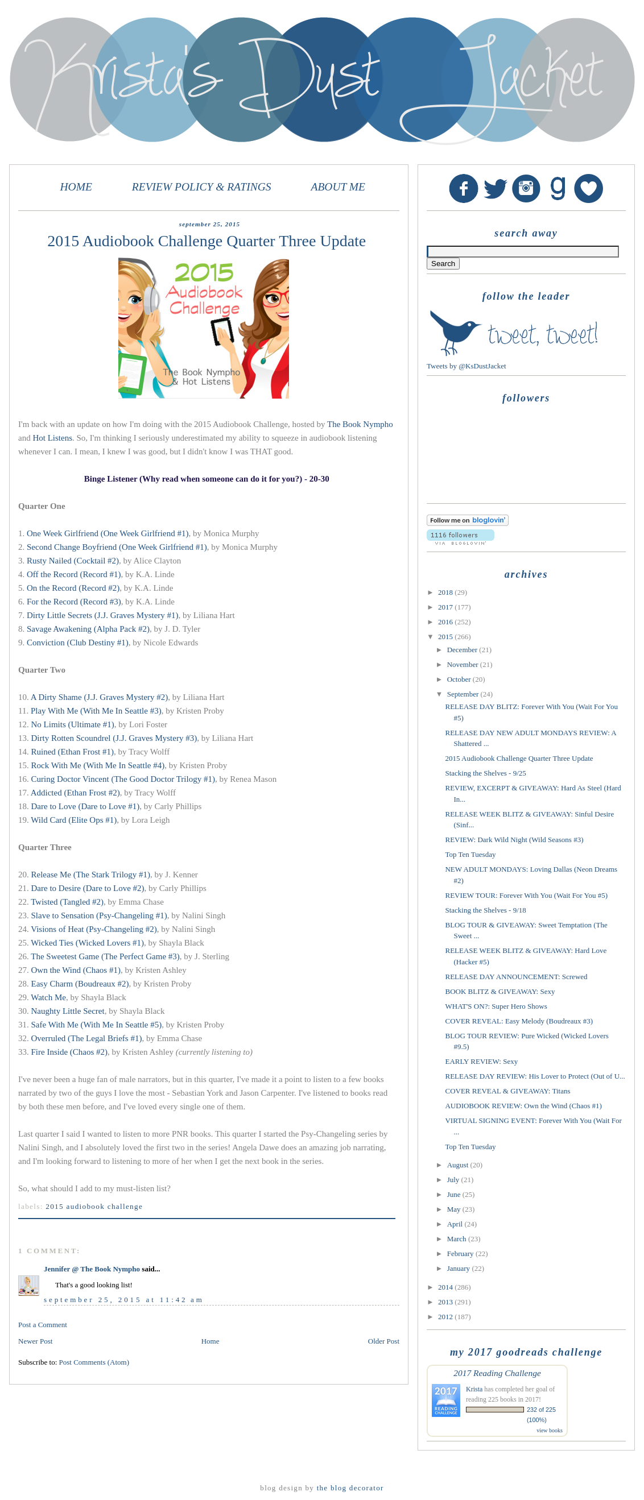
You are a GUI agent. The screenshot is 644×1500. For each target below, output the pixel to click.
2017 (446, 607)
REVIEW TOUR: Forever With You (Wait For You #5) (526, 895)
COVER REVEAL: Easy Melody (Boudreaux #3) (519, 1021)
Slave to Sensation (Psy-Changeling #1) (99, 915)
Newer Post (35, 1341)
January (459, 1268)
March (457, 1238)
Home (210, 1341)
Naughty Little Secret (67, 1011)
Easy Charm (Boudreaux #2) (80, 983)
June (455, 1194)
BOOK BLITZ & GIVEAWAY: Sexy (500, 991)
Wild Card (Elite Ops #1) (74, 819)
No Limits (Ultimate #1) (72, 724)
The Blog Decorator (350, 1488)
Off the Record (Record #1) (74, 574)
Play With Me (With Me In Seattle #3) (96, 710)
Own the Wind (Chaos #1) (76, 970)
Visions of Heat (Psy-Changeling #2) (94, 929)
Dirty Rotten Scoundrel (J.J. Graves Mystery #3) (114, 738)
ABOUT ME (338, 187)
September (464, 694)
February (461, 1253)
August (458, 1165)
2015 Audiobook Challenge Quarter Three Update (519, 758)
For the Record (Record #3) (74, 601)
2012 (446, 1316)
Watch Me (48, 997)
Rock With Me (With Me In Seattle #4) (98, 765)
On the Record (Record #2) (73, 587)
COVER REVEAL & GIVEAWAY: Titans (507, 1091)
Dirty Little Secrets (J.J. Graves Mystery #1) (103, 615)
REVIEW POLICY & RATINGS (201, 187)
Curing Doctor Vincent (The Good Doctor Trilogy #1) (123, 779)
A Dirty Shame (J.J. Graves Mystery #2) (99, 697)
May (455, 1209)
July (454, 1179)
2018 (446, 592)
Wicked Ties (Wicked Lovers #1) (87, 942)
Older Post (383, 1341)
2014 (446, 1287)
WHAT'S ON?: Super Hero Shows (496, 1006)
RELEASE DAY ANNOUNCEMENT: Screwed (516, 976)
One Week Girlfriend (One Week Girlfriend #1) (107, 533)
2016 (446, 622)
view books (549, 1430)
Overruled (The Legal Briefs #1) (86, 1038)
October (460, 679)
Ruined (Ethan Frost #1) (72, 751)
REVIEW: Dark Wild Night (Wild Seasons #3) (514, 839)
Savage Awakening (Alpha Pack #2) (88, 628)
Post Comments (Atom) (94, 1362)
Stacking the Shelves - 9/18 (485, 910)
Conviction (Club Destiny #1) (78, 642)
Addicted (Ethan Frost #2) (75, 792)
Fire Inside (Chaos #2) (69, 1051)
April (456, 1224)
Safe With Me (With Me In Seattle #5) (96, 1024)
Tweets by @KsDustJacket (466, 366)
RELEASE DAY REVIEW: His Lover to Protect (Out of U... (535, 1076)
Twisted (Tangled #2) (67, 901)
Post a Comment (42, 1324)
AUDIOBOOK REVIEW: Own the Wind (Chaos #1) (523, 1105)
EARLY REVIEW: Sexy (481, 1061)
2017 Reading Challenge (497, 1373)
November (463, 664)
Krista (474, 1389)
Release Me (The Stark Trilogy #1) (91, 874)
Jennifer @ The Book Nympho (92, 1269)
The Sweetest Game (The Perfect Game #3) (105, 956)
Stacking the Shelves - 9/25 (485, 773)
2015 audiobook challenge (94, 1206)
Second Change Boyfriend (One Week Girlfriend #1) (117, 547)
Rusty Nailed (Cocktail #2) (73, 560)
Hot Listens (52, 437)
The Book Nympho (360, 424)
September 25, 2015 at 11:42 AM (124, 1299)
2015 (446, 636)
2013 (446, 1302)
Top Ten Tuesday (470, 854)
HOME (76, 187)
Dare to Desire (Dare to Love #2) (88, 888)
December (463, 649)
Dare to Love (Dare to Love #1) (85, 806)
